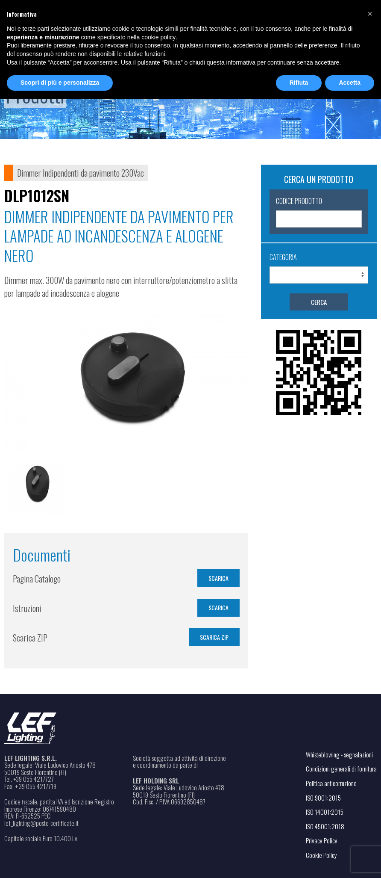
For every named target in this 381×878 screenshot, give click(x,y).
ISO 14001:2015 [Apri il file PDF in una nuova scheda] (324, 811)
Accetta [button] (349, 82)
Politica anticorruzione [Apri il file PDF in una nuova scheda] (331, 783)
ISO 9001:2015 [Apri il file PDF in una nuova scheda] (323, 797)
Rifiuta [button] (299, 82)
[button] (370, 14)
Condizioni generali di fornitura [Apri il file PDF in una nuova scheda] (341, 768)
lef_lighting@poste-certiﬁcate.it (41, 823)
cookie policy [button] (158, 37)
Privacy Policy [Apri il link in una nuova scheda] (321, 840)
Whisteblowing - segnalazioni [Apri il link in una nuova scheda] (339, 754)
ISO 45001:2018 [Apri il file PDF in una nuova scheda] (325, 826)
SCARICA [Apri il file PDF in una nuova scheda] (218, 578)
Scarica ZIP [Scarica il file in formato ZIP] (214, 637)
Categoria (283, 257)
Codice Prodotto (299, 201)
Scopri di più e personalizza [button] (60, 82)
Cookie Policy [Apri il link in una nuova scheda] (321, 855)
